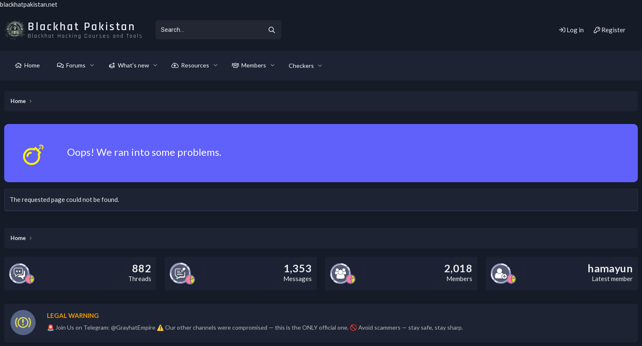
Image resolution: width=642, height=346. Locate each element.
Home (32, 65)
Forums (75, 65)
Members (253, 65)
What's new (133, 65)
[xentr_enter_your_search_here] (208, 29)
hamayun (610, 268)
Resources (195, 65)
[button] (92, 65)
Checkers (301, 65)
